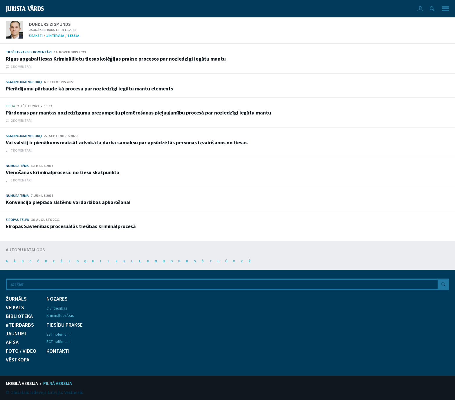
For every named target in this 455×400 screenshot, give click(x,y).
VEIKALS (15, 307)
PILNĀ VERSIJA (57, 383)
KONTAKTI (58, 351)
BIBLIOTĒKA (19, 316)
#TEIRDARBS (20, 325)
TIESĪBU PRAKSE (64, 325)
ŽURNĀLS (16, 299)
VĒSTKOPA (17, 360)
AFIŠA (12, 342)
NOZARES (57, 299)
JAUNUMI (16, 334)
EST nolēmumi (58, 334)
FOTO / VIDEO (21, 351)
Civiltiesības (56, 308)
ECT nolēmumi (58, 341)
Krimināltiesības (60, 315)
